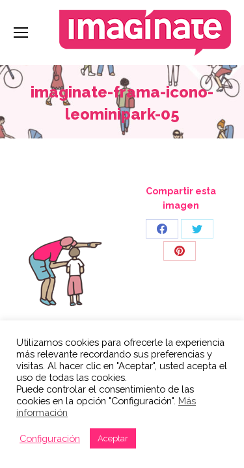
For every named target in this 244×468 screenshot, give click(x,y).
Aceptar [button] (113, 438)
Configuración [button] (50, 438)
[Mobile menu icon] (21, 32)
